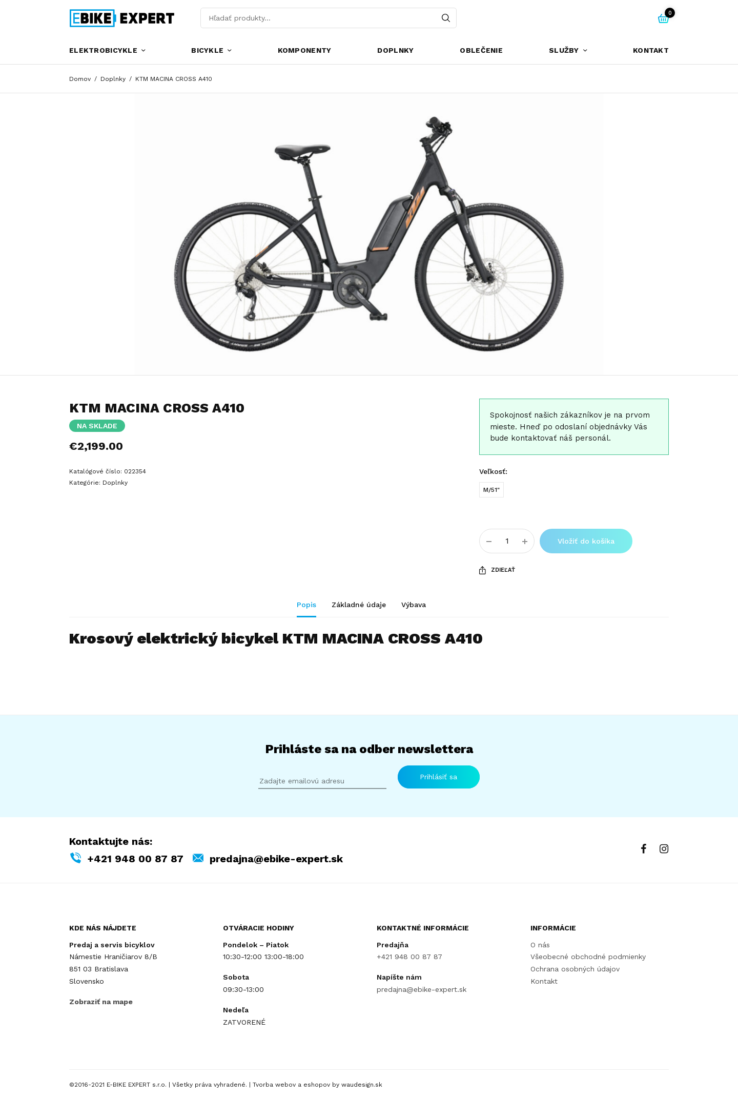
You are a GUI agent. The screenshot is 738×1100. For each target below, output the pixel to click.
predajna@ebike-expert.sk (276, 858)
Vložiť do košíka (586, 541)
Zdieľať (497, 570)
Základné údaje (359, 605)
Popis (306, 605)
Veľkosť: (493, 471)
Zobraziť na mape (101, 1001)
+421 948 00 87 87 (135, 858)
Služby (564, 50)
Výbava (413, 605)
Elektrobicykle (103, 50)
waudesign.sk (361, 1084)
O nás (540, 944)
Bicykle (207, 50)
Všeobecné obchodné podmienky (588, 956)
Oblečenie (481, 50)
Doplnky (395, 50)
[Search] (446, 18)
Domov (80, 78)
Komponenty (305, 50)
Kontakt (651, 50)
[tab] (314, 609)
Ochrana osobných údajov (575, 969)
